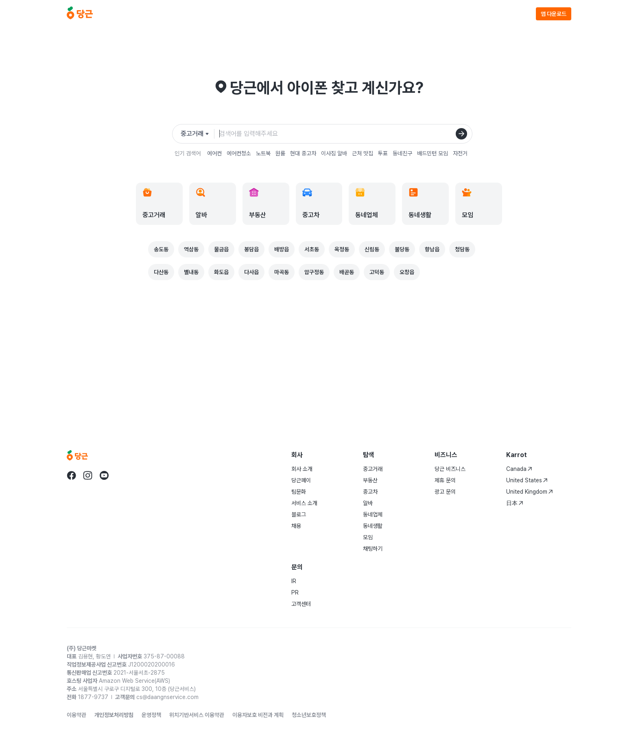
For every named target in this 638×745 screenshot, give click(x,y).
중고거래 (372, 469)
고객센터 (301, 604)
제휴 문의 (445, 480)
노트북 (263, 153)
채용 (296, 526)
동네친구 (402, 153)
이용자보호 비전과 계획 (258, 715)
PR (295, 592)
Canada (519, 469)
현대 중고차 (303, 153)
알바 (368, 503)
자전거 (460, 153)
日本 (514, 503)
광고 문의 (445, 491)
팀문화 (298, 491)
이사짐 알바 (334, 153)
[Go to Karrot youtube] (104, 475)
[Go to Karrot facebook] (71, 475)
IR (293, 581)
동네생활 (372, 526)
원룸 (280, 153)
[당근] (80, 14)
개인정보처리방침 (113, 715)
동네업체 (372, 514)
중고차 (370, 491)
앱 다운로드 (553, 14)
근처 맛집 (362, 153)
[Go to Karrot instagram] (88, 475)
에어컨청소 (239, 153)
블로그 (298, 514)
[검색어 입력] (342, 134)
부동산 (370, 480)
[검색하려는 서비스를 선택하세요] (197, 134)
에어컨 (214, 153)
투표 (383, 153)
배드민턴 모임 (432, 153)
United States (527, 480)
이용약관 (76, 715)
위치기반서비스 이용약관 (196, 715)
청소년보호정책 (309, 715)
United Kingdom (529, 491)
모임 (368, 537)
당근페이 (301, 480)
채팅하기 (372, 548)
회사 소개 (301, 469)
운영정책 (151, 715)
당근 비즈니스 (450, 469)
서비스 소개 (304, 503)
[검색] (461, 133)
